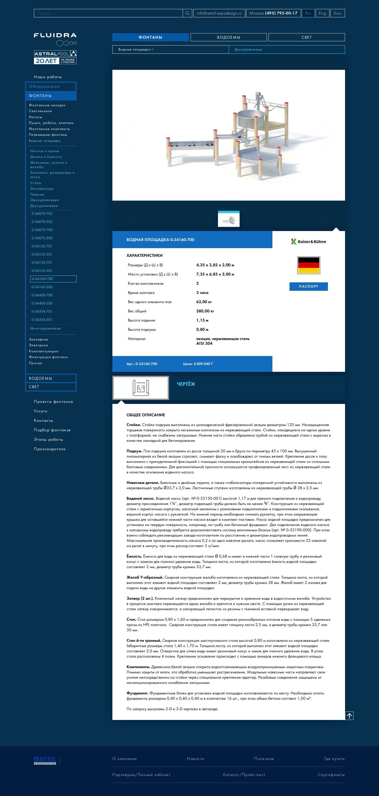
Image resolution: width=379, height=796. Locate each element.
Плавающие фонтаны (48, 135)
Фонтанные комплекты (49, 129)
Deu (338, 13)
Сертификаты (331, 774)
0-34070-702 (42, 214)
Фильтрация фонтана (48, 357)
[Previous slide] (131, 135)
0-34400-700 (42, 295)
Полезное (264, 758)
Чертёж (186, 384)
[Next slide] (327, 135)
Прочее (35, 363)
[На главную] (45, 760)
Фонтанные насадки (47, 105)
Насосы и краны (44, 151)
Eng (322, 13)
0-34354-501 (42, 320)
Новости (195, 758)
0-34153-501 (42, 271)
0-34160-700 (42, 279)
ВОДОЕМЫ (40, 378)
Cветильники (40, 111)
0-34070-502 (42, 222)
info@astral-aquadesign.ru (219, 13)
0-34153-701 (42, 263)
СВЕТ (34, 386)
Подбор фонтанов (52, 430)
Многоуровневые (45, 328)
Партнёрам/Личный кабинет (141, 774)
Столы (35, 183)
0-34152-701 (42, 246)
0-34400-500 (42, 303)
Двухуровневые (44, 206)
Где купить (334, 758)
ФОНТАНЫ (40, 95)
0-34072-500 (42, 238)
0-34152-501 (42, 254)
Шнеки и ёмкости (46, 157)
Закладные (39, 339)
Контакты (43, 420)
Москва (273, 13)
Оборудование (44, 86)
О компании (124, 758)
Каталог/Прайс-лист (244, 774)
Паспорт (308, 286)
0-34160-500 (42, 287)
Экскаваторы (42, 189)
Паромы (37, 194)
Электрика (38, 345)
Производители (50, 449)
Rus (308, 13)
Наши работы (48, 76)
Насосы (35, 117)
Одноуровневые (44, 200)
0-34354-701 (42, 311)
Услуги (41, 411)
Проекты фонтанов (53, 401)
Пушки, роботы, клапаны (51, 123)
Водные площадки (45, 141)
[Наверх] (349, 716)
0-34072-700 (42, 230)
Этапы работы (48, 439)
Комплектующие (43, 351)
